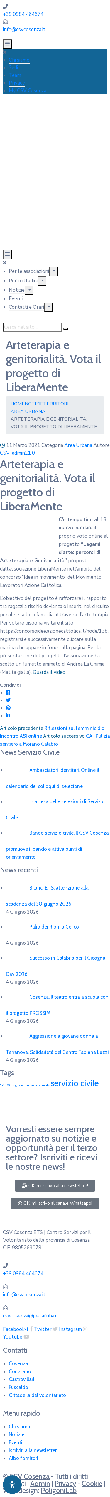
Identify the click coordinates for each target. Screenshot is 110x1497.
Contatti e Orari (26, 307)
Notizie (17, 290)
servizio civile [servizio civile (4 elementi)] (75, 1083)
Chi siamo (19, 60)
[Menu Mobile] (7, 44)
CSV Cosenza (29, 1476)
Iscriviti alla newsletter (33, 1450)
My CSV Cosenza (27, 90)
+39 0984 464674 (23, 14)
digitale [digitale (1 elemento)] (18, 1085)
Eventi (16, 298)
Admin (40, 1483)
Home (18, 404)
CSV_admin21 (15, 453)
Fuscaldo (18, 1387)
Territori (55, 404)
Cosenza (18, 1363)
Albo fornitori (23, 1458)
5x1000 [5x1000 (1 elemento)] (5, 1085)
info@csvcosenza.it (24, 29)
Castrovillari (21, 1379)
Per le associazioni (29, 271)
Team (15, 75)
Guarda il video (49, 672)
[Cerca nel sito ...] (32, 327)
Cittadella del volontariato (37, 1395)
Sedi (13, 67)
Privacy (17, 83)
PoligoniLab (59, 1490)
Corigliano (20, 1371)
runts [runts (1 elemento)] (46, 1085)
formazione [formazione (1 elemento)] (32, 1085)
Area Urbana (28, 411)
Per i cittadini (23, 280)
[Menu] (53, 271)
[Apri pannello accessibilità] (12, 1484)
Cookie (92, 1483)
